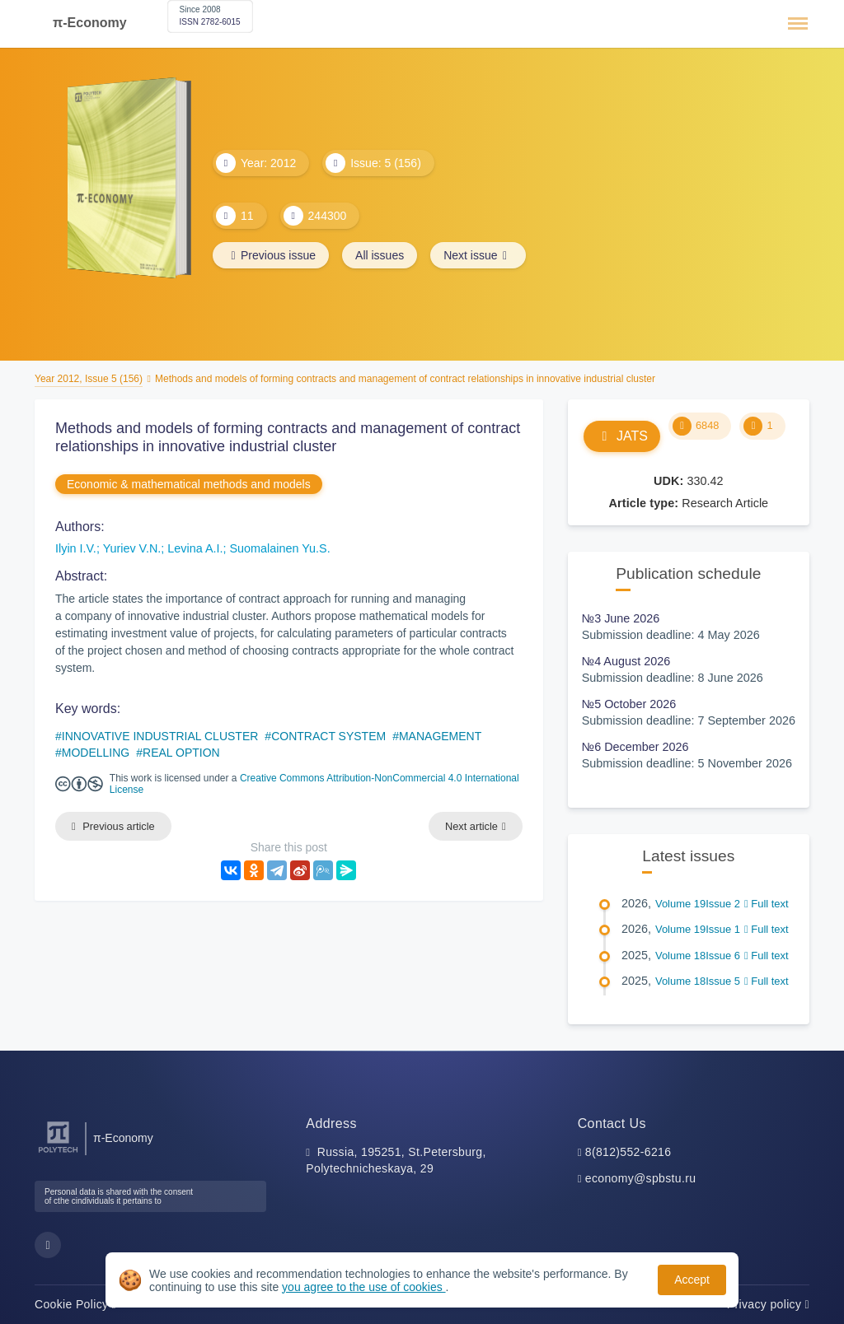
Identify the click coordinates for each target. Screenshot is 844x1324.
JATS (622, 436)
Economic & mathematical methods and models (189, 484)
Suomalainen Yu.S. (280, 548)
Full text (766, 903)
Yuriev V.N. (132, 548)
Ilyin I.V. (75, 548)
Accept (692, 1279)
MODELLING (95, 752)
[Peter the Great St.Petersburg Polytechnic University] (58, 1153)
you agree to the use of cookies (363, 1287)
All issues (379, 255)
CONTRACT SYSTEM (328, 736)
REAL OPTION (181, 752)
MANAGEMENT (440, 736)
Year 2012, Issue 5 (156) (89, 379)
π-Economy (90, 23)
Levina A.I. (195, 548)
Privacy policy (768, 1304)
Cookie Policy (75, 1304)
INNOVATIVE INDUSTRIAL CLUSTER (160, 736)
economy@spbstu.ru (640, 1178)
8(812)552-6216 (628, 1151)
